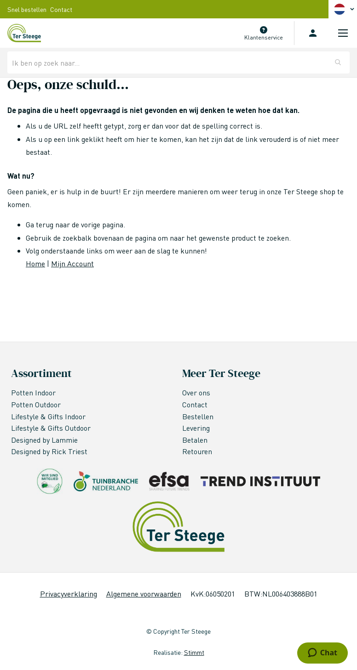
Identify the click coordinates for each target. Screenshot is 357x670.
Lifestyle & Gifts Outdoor (51, 428)
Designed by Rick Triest (49, 451)
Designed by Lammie (45, 440)
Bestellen (197, 416)
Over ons (196, 392)
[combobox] (178, 62)
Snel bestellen (26, 9)
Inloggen (313, 33)
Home (35, 263)
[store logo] (24, 33)
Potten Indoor (33, 392)
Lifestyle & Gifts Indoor (49, 416)
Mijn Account (72, 263)
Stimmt (194, 652)
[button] (345, 9)
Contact (61, 9)
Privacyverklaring (68, 593)
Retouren (197, 451)
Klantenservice (263, 37)
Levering (196, 428)
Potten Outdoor (37, 404)
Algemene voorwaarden (143, 593)
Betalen (194, 440)
